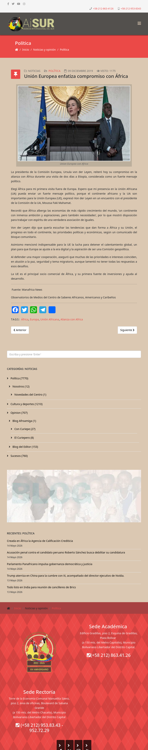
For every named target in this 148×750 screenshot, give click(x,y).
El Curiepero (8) (24, 437)
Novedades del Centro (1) (30, 394)
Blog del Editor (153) (25, 447)
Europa (34, 319)
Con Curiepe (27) (24, 429)
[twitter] (13, 4)
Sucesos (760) (19, 456)
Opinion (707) (19, 413)
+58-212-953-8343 (131, 8)
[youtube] (18, 4)
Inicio (25, 49)
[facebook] (8, 4)
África (25, 319)
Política (64, 49)
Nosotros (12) (20, 386)
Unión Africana (49, 319)
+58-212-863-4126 (103, 8)
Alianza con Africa (72, 319)
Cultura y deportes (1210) (26, 404)
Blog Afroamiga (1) (24, 421)
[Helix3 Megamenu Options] (138, 22)
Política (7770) (19, 378)
